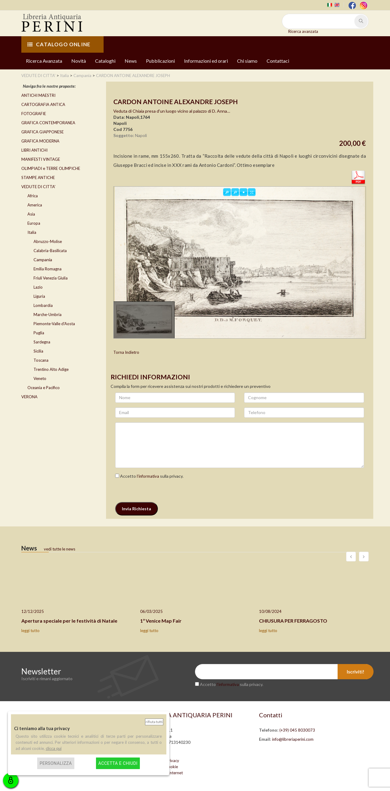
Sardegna (42, 341)
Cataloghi (105, 61)
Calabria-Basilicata (50, 250)
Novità (78, 61)
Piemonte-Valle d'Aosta (54, 323)
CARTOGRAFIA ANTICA (43, 104)
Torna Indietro (126, 352)
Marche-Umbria (48, 314)
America (34, 204)
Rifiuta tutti (154, 721)
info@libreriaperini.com (293, 739)
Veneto (40, 378)
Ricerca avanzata (303, 31)
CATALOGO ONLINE (58, 44)
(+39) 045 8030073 (297, 730)
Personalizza (55, 763)
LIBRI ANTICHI (34, 150)
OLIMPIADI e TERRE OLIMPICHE (50, 168)
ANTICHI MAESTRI (38, 95)
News (131, 61)
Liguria (39, 296)
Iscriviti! (355, 671)
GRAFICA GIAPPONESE (42, 131)
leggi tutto (30, 630)
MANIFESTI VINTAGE (40, 159)
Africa (32, 195)
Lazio (38, 287)
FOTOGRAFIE (33, 113)
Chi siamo (247, 61)
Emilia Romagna (48, 268)
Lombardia (43, 305)
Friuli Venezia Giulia (51, 278)
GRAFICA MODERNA (40, 141)
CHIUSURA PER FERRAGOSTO (293, 621)
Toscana (41, 360)
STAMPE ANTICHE (38, 177)
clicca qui (54, 748)
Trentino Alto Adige (51, 369)
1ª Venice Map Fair (161, 621)
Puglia (39, 332)
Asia (31, 214)
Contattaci (278, 61)
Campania (43, 259)
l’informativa (148, 476)
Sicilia (38, 351)
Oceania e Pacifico (43, 387)
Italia (31, 232)
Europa (33, 223)
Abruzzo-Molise (48, 241)
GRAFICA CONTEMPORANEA (48, 122)
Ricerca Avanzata (44, 61)
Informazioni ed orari (206, 61)
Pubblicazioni (160, 61)
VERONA (29, 396)
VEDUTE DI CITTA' (38, 186)
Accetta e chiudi (118, 763)
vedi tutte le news (59, 549)
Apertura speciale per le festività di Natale (69, 621)
